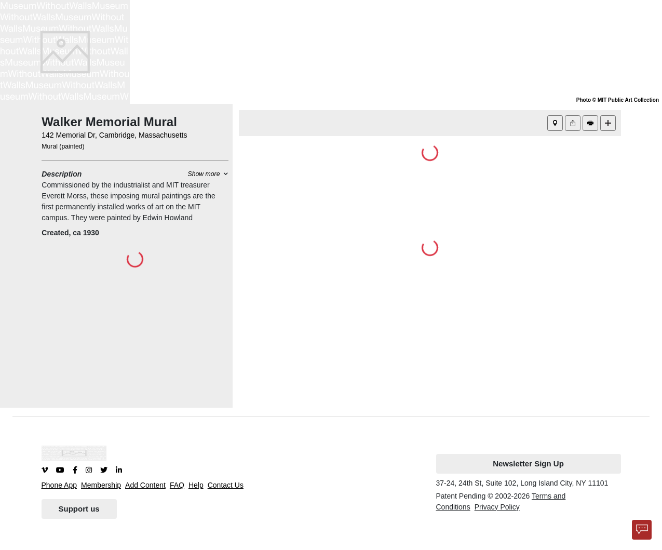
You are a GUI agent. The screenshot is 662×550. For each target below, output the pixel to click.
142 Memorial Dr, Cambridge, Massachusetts (114, 135)
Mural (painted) (63, 146)
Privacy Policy (497, 507)
